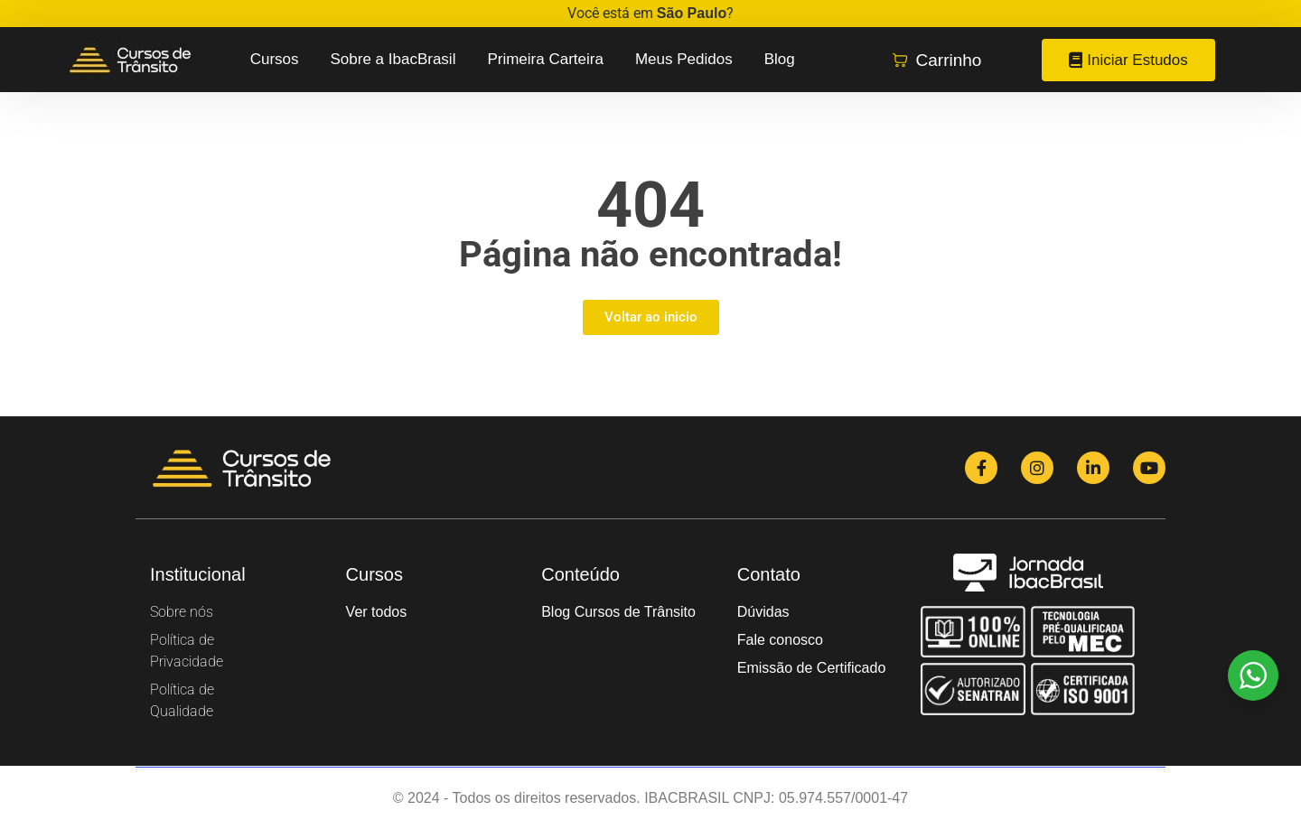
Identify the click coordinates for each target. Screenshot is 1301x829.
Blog (779, 59)
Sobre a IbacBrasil (393, 59)
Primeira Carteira (545, 59)
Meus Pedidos (684, 59)
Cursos (274, 59)
